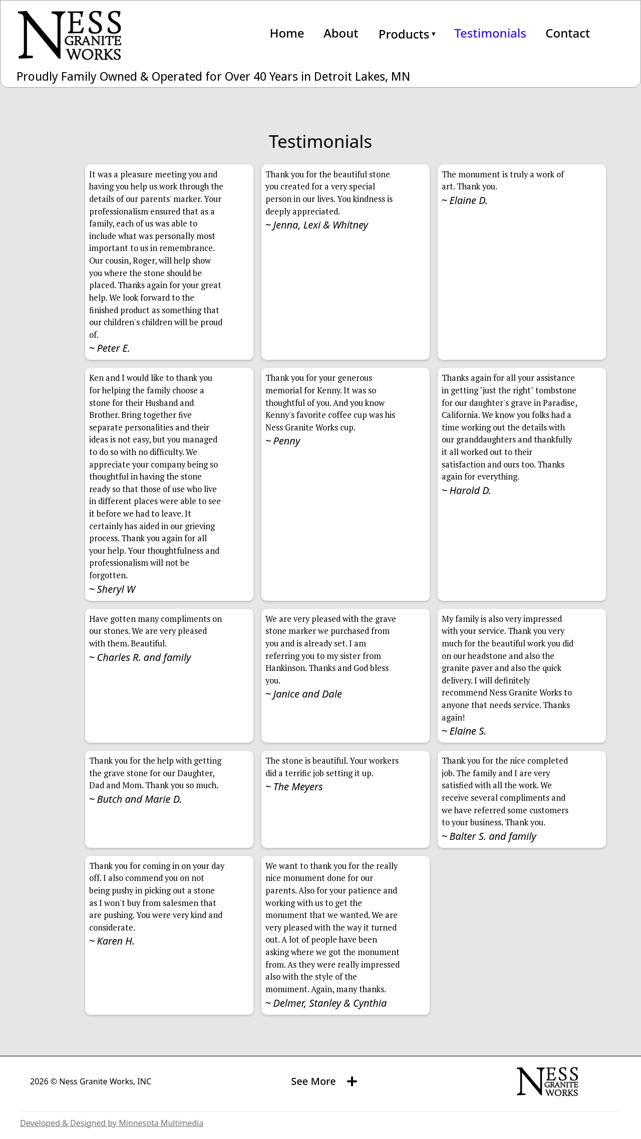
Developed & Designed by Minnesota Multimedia (111, 1122)
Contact (567, 33)
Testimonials (490, 33)
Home (286, 33)
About (341, 33)
